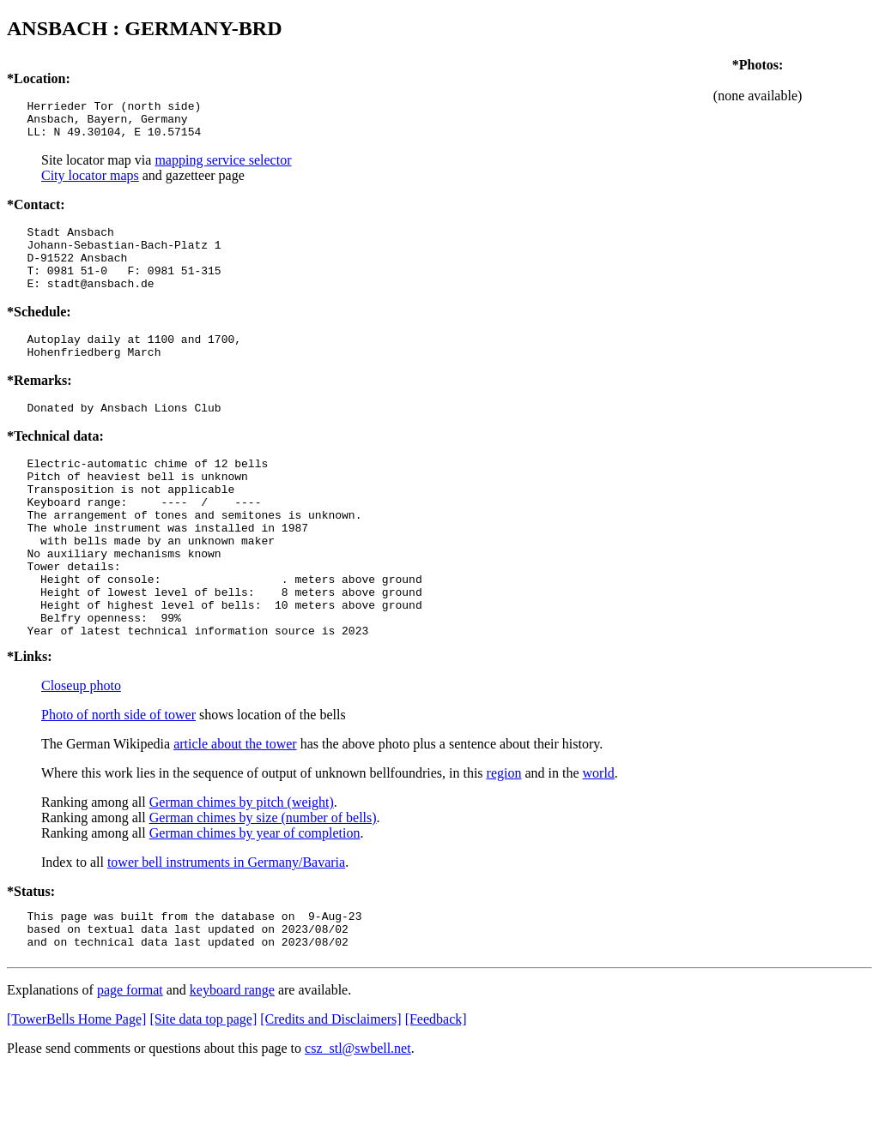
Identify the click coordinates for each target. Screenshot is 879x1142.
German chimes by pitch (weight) (241, 866)
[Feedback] (436, 1091)
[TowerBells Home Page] (76, 1091)
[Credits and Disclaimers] (330, 1091)
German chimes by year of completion (255, 897)
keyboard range (232, 1062)
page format (130, 1062)
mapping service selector (223, 167)
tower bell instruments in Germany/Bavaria (226, 926)
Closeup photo (81, 749)
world (599, 837)
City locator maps (90, 183)
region (504, 837)
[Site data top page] (203, 1091)
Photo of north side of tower (118, 779)
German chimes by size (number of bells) (263, 882)
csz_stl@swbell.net (358, 1120)
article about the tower (235, 808)
